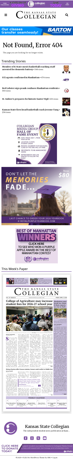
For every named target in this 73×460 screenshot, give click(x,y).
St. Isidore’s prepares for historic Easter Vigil (25, 99)
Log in (55, 458)
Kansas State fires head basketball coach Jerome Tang (30, 109)
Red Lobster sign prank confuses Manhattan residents (30, 88)
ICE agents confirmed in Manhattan (20, 77)
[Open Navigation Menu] (6, 15)
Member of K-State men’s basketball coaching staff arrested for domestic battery (28, 68)
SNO (49, 458)
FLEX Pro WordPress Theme (34, 458)
